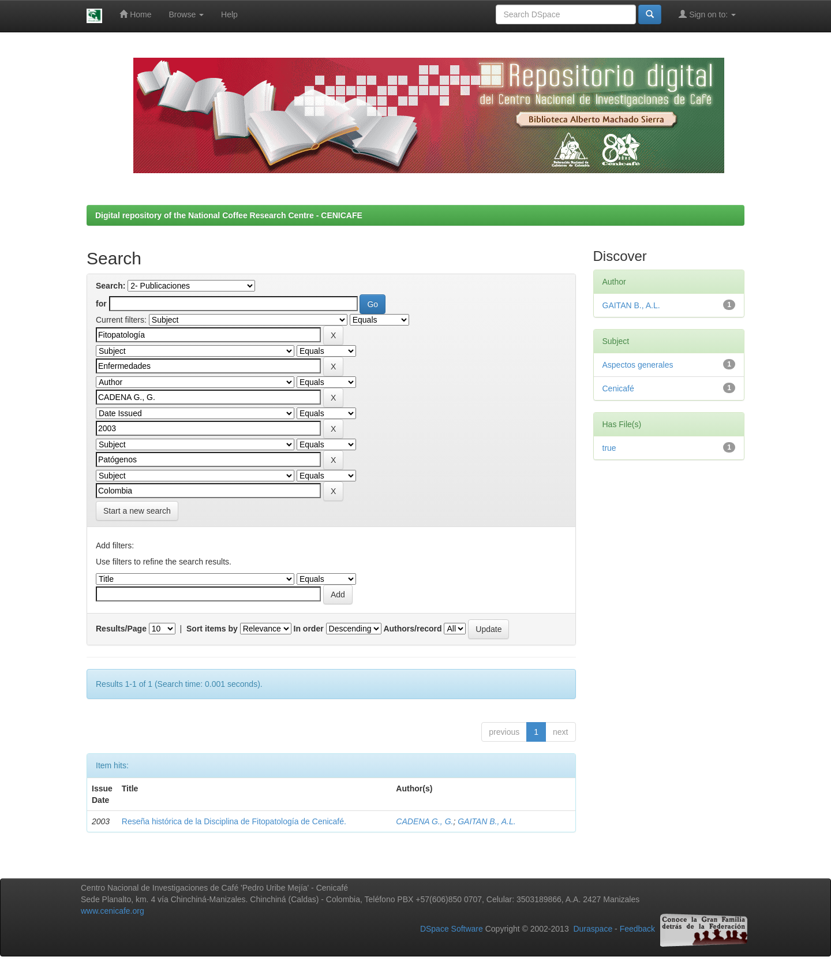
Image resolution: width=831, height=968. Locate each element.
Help (229, 14)
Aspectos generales (637, 364)
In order (309, 628)
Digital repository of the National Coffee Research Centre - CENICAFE (228, 215)
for (101, 303)
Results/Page (121, 628)
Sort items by (212, 628)
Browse (186, 14)
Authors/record (412, 628)
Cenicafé (618, 388)
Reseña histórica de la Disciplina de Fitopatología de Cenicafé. (234, 821)
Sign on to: (707, 14)
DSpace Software (451, 929)
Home (135, 14)
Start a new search (137, 510)
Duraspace (592, 929)
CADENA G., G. (424, 821)
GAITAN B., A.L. (486, 821)
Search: (110, 285)
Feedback (637, 929)
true (609, 448)
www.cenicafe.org (112, 910)
